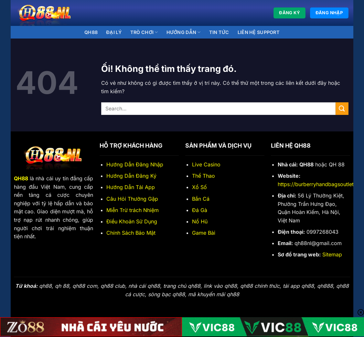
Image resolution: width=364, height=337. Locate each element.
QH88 (91, 32)
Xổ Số (199, 187)
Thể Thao (203, 176)
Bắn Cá (200, 199)
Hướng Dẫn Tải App (130, 187)
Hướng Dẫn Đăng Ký (131, 176)
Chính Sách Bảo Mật (130, 233)
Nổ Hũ (200, 221)
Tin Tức (219, 32)
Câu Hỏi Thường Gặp (132, 199)
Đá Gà (199, 210)
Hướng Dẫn (183, 32)
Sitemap (332, 254)
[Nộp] (342, 108)
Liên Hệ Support (259, 32)
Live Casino (206, 164)
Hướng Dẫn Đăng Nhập (134, 164)
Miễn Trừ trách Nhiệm (132, 210)
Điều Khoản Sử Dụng (131, 221)
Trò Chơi (144, 32)
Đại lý (114, 32)
